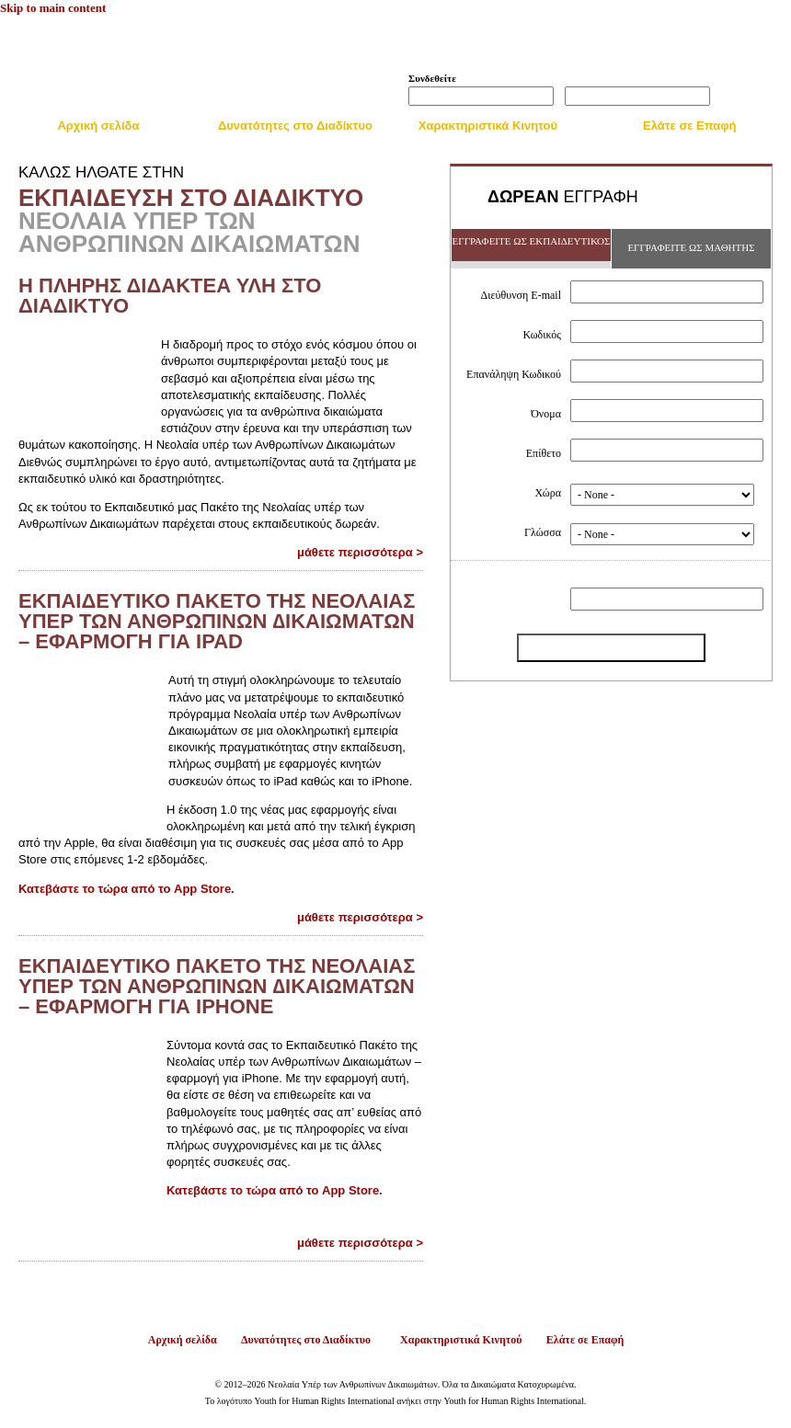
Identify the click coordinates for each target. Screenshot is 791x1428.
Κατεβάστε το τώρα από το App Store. (126, 889)
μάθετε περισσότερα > (360, 552)
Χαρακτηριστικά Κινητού (487, 125)
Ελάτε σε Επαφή (690, 125)
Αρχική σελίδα (98, 125)
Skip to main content (53, 8)
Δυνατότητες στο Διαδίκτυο (295, 125)
